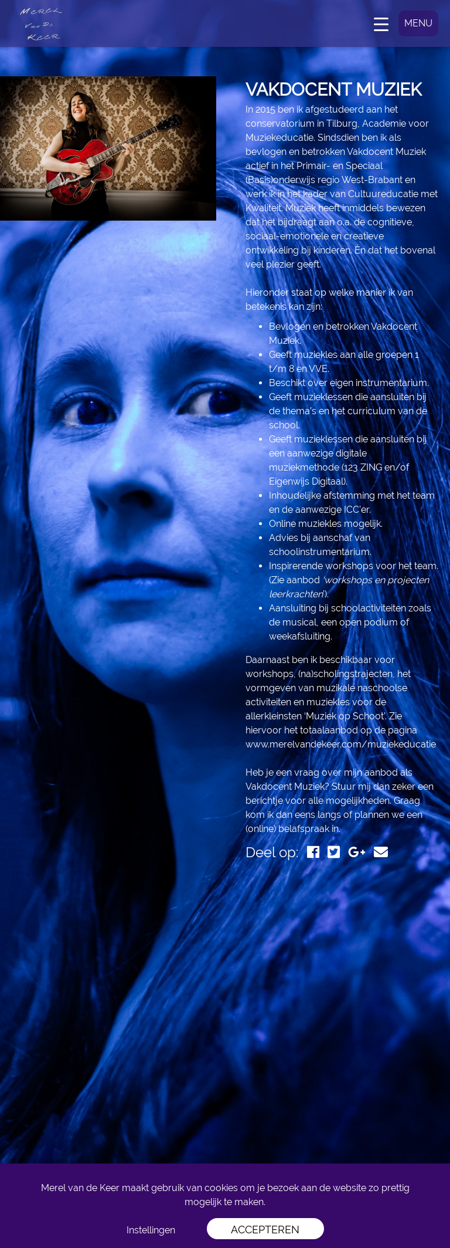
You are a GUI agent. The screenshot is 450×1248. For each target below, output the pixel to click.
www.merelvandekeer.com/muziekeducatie (341, 744)
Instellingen (151, 1230)
